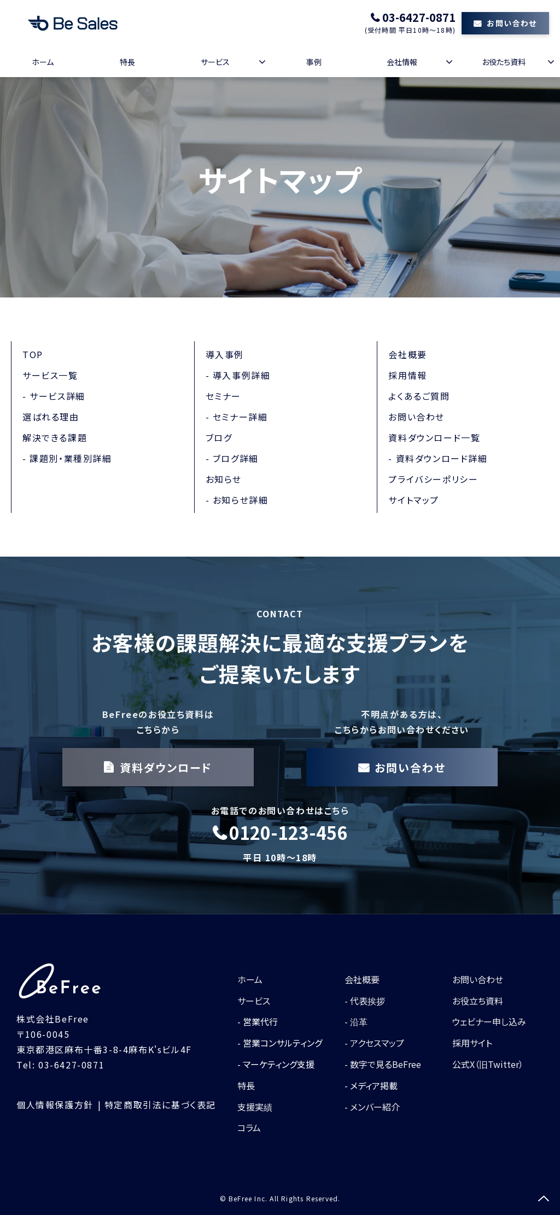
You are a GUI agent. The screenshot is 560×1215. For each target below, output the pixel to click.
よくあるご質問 (419, 395)
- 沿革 (356, 1021)
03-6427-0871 (419, 17)
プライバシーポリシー (433, 479)
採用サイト (472, 1042)
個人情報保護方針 (55, 1104)
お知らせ (224, 479)
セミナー (223, 395)
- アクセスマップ (374, 1042)
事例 (314, 61)
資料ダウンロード (166, 767)
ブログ (219, 437)
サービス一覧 (50, 375)
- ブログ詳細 (232, 458)
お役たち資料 (504, 61)
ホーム (43, 61)
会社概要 (407, 354)
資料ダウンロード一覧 (434, 437)
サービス (215, 61)
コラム (249, 1127)
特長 (127, 61)
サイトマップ (413, 499)
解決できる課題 (54, 437)
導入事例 (225, 354)
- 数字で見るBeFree (383, 1064)
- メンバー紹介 (372, 1106)
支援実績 (254, 1106)
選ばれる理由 (50, 416)
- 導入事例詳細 (238, 375)
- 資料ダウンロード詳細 (437, 458)
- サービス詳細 (53, 395)
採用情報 (407, 375)
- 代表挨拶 (365, 1000)
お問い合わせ (511, 22)
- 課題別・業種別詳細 (67, 458)
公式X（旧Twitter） (487, 1064)
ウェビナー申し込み (489, 1021)
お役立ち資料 (477, 1000)
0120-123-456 (288, 833)
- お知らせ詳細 (237, 499)
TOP (32, 354)
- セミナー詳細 (237, 416)
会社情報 (402, 61)
